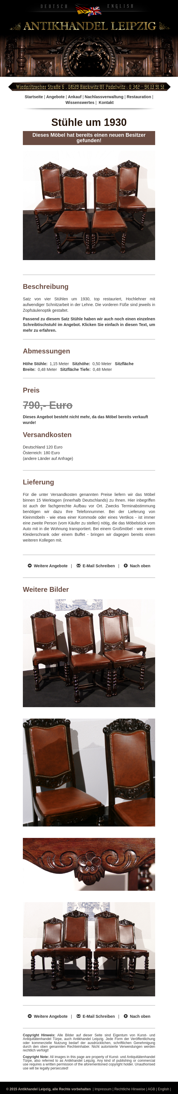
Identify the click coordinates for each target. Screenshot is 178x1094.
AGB (151, 1089)
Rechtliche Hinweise (129, 1089)
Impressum (103, 1089)
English (163, 1089)
